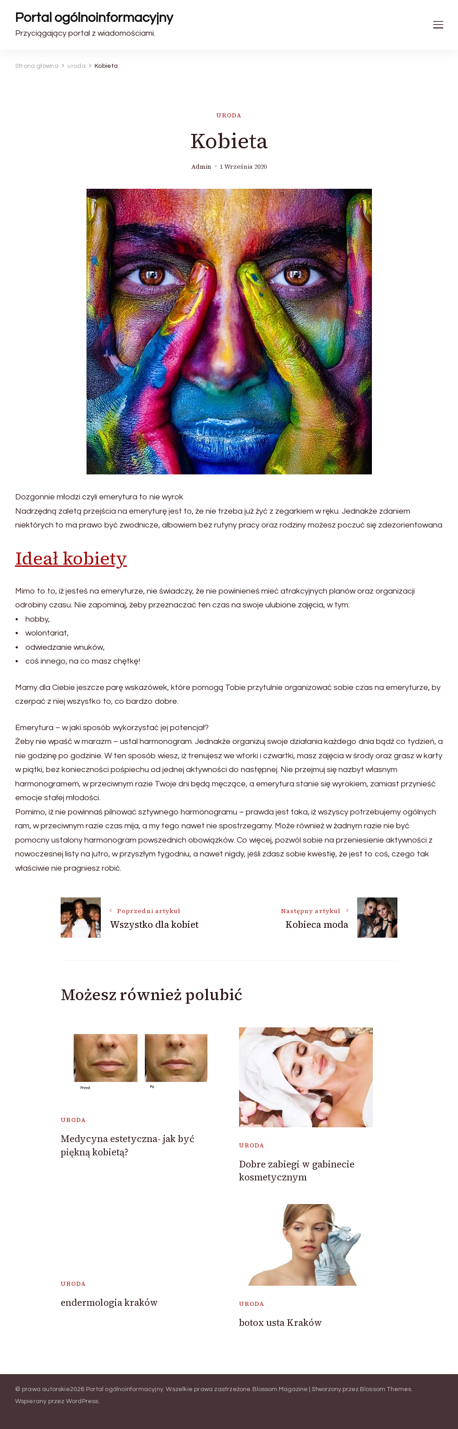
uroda (229, 115)
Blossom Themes (386, 1389)
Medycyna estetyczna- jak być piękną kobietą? (127, 1145)
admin (201, 166)
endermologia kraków (109, 1302)
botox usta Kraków (280, 1322)
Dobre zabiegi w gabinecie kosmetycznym (297, 1171)
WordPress (82, 1401)
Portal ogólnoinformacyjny (94, 18)
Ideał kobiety (71, 558)
